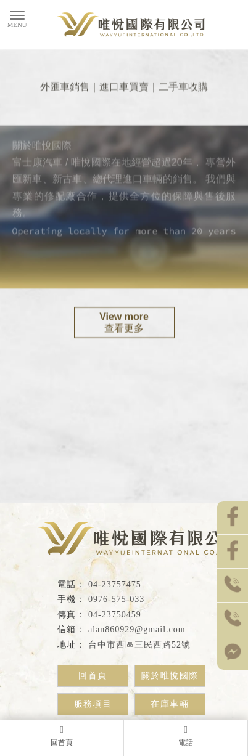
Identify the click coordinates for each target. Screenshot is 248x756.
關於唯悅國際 (169, 675)
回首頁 (92, 675)
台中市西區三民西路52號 (139, 644)
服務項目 (93, 704)
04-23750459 (114, 614)
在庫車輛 (170, 704)
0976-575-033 (116, 599)
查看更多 (124, 322)
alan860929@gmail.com (137, 629)
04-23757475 (114, 584)
